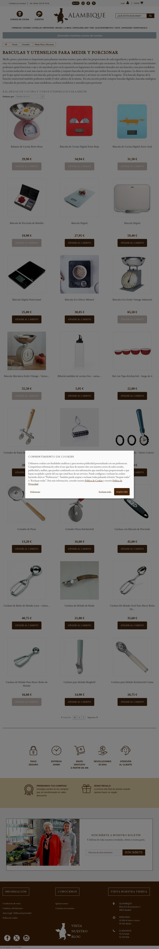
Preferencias (35, 491)
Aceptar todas (122, 491)
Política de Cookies (94, 480)
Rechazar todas (105, 491)
